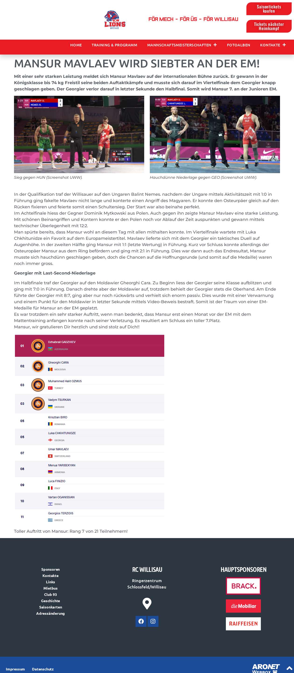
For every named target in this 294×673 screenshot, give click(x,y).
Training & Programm (114, 45)
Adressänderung (50, 613)
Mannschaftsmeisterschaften (182, 45)
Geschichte (50, 601)
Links (50, 582)
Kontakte (273, 45)
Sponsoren (50, 569)
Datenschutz (43, 669)
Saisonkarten (50, 607)
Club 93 (50, 594)
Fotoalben (238, 45)
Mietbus (50, 588)
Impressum (15, 669)
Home (76, 45)
